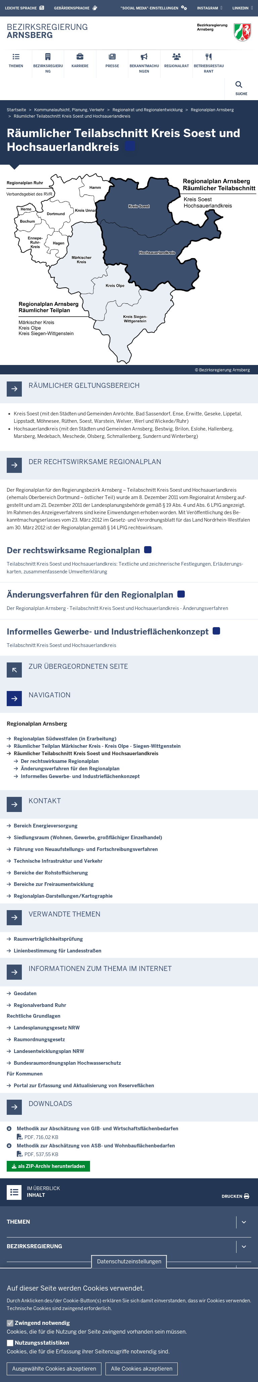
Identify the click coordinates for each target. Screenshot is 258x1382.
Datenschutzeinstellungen (129, 1261)
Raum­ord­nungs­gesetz (39, 1039)
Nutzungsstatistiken (42, 1342)
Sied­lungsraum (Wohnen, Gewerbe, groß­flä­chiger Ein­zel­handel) (88, 838)
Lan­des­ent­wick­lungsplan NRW (49, 1051)
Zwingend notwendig (42, 1323)
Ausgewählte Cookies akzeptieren (54, 1368)
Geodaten (25, 993)
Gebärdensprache (75, 7)
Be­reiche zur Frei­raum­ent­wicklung (54, 884)
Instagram (209, 8)
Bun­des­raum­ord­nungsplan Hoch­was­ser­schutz (67, 1063)
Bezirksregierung (34, 1246)
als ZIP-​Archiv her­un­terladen (51, 1166)
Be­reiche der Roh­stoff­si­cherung (51, 873)
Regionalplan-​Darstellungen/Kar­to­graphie (63, 896)
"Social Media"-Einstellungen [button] (154, 7)
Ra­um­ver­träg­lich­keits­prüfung (48, 939)
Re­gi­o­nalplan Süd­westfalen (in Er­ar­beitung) (65, 739)
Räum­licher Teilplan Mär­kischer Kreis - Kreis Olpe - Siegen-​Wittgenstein (97, 746)
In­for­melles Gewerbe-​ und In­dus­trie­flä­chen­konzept (80, 776)
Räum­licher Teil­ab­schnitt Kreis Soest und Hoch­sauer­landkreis (86, 753)
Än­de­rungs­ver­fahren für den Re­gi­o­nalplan (70, 769)
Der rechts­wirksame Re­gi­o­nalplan (60, 761)
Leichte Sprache (24, 7)
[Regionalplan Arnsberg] (134, 1128)
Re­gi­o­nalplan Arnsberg (37, 723)
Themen (18, 1221)
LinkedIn (242, 8)
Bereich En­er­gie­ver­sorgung (46, 826)
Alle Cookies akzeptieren (141, 1368)
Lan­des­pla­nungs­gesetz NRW (47, 1028)
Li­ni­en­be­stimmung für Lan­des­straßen (57, 951)
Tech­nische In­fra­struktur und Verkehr (58, 861)
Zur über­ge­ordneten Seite (78, 666)
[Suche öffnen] (241, 89)
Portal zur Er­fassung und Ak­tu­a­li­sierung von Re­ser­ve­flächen (84, 1086)
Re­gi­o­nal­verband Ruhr (40, 1005)
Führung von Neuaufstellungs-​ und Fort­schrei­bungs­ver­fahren (86, 849)
